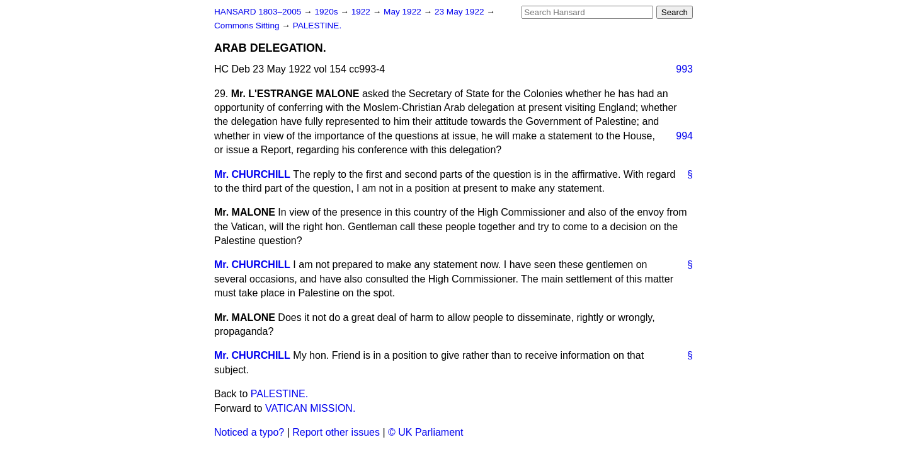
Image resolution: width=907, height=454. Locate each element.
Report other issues (336, 432)
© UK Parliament (425, 432)
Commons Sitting (248, 25)
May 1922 (403, 11)
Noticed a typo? (249, 432)
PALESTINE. (317, 25)
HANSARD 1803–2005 (257, 11)
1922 (362, 11)
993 (684, 69)
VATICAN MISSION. (310, 408)
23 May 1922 (460, 11)
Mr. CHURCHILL (252, 174)
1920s (327, 11)
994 (684, 136)
